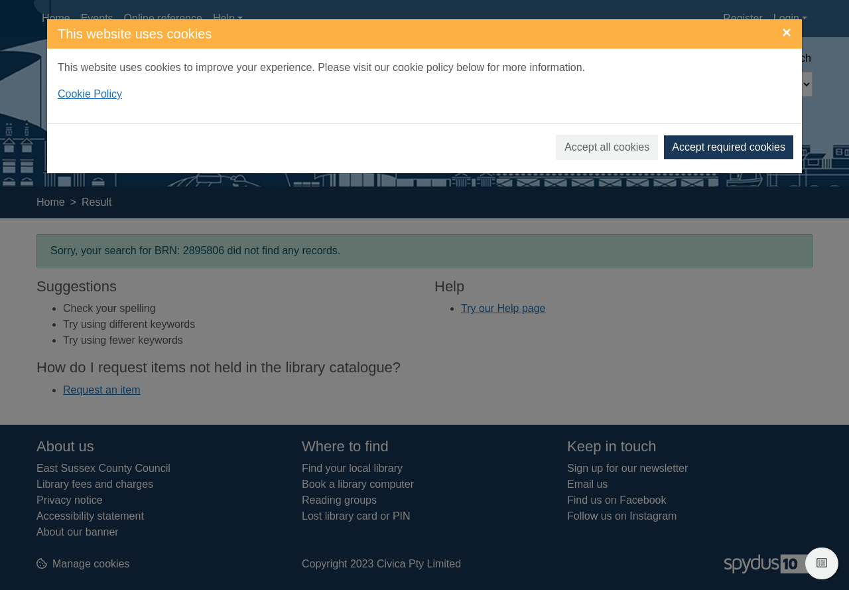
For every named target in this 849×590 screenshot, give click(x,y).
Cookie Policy (90, 94)
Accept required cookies (728, 147)
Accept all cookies (606, 147)
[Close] (786, 32)
